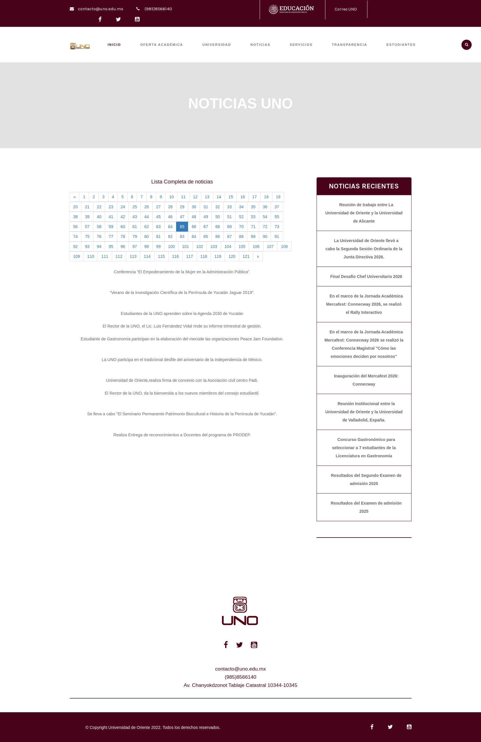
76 (99, 236)
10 (171, 197)
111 (104, 256)
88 (241, 236)
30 (194, 206)
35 (253, 206)
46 (170, 216)
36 (265, 206)
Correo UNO (346, 9)
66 (194, 226)
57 (87, 226)
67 (206, 226)
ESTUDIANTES (401, 44)
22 (99, 206)
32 (217, 206)
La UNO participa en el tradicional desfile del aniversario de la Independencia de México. (182, 359)
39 (87, 216)
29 (182, 206)
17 (254, 197)
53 (253, 216)
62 (146, 226)
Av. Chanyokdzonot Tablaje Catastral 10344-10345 (240, 685)
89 (253, 236)
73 (277, 226)
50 (217, 216)
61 (134, 226)
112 (119, 256)
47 (182, 216)
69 (229, 226)
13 (207, 197)
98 (146, 246)
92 (75, 246)
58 (99, 226)
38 (75, 216)
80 (146, 236)
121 (246, 256)
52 (241, 216)
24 (123, 206)
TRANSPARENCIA (349, 44)
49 (206, 216)
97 (134, 246)
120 (231, 256)
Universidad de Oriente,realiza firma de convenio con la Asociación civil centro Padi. (182, 380)
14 (219, 197)
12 (195, 197)
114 (147, 256)
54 (265, 216)
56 (75, 226)
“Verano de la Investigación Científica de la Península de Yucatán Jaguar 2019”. (182, 292)
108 (284, 246)
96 (123, 246)
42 (123, 216)
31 (206, 206)
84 (194, 236)
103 (213, 246)
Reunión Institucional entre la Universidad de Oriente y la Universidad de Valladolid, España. (364, 411)
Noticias (260, 44)
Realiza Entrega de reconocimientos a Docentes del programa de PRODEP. (182, 435)
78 (123, 236)
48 (194, 216)
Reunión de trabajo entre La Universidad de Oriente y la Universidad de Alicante (364, 212)
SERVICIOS (301, 44)
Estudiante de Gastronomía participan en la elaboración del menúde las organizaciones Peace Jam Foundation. (182, 339)
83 (182, 236)
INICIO (114, 44)
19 (278, 197)
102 (199, 246)
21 (87, 206)
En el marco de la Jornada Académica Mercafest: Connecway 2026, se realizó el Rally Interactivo (364, 304)
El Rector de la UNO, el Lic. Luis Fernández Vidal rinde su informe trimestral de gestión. (182, 326)
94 (99, 246)
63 (158, 226)
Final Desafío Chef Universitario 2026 (366, 276)
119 (217, 256)
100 (171, 246)
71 (253, 226)
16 (242, 197)
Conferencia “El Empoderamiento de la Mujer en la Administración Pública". (182, 272)
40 (99, 216)
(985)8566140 (158, 8)
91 (277, 236)
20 (75, 206)
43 (134, 216)
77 (111, 236)
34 (241, 206)
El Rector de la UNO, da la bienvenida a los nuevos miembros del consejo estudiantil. (182, 393)
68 (217, 226)
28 (170, 206)
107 (270, 246)
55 (277, 216)
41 (111, 216)
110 (90, 256)
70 (241, 226)
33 (229, 206)
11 (183, 197)
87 (229, 236)
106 (256, 246)
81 (158, 236)
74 (75, 236)
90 (265, 236)
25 (134, 206)
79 (134, 236)
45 (158, 216)
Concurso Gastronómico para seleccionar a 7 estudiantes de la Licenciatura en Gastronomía (364, 447)
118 (203, 256)
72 (265, 226)
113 (133, 256)
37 (277, 206)
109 (76, 256)
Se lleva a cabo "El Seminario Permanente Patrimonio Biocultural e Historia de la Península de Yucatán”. (182, 414)
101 (185, 246)
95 (111, 246)
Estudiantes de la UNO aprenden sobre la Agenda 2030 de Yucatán (182, 313)
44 (146, 216)
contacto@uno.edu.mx (100, 8)
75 (87, 236)
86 (217, 236)
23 (111, 206)
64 (170, 226)
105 (242, 246)
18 (266, 197)
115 (161, 256)
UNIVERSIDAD (216, 44)
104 (228, 246)
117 (189, 256)
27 (158, 206)
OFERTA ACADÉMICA (161, 44)
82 (170, 236)
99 (158, 246)
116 (175, 256)
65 (182, 226)
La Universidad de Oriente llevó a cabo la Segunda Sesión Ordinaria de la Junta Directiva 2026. (364, 248)
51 (229, 216)
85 (206, 236)
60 (123, 226)
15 (230, 197)
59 (111, 226)
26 (146, 206)
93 (87, 246)
